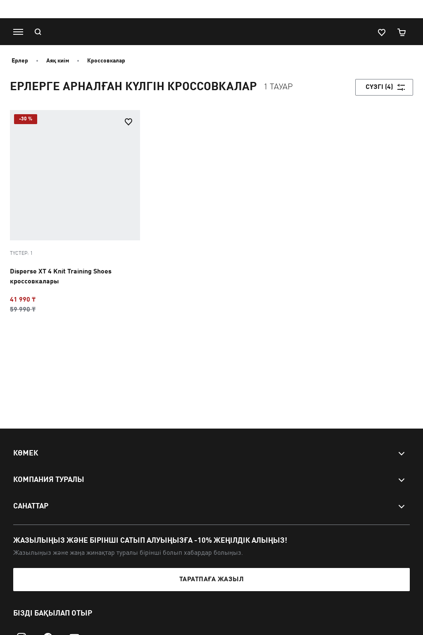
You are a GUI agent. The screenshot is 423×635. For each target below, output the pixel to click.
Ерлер (20, 61)
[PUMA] (207, 32)
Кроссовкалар (106, 61)
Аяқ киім (57, 61)
